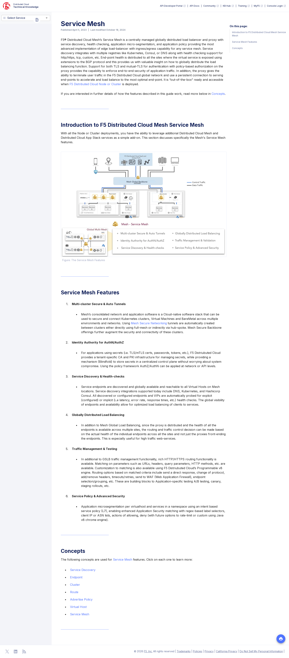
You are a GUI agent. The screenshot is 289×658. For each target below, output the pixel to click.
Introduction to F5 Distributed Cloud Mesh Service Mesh (259, 34)
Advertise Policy (81, 599)
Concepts (218, 94)
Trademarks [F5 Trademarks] (184, 651)
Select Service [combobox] (16, 17)
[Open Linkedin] (15, 651)
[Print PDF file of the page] (280, 638)
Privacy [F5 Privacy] (209, 651)
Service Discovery (82, 570)
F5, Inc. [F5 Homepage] (148, 651)
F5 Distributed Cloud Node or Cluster (95, 84)
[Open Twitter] (7, 651)
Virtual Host (78, 607)
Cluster (75, 584)
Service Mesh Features (244, 41)
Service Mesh (122, 559)
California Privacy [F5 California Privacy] (226, 651)
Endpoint (76, 577)
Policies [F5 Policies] (197, 651)
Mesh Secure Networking (149, 323)
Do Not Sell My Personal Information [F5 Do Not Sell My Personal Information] (261, 651)
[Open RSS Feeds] (24, 651)
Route (74, 592)
